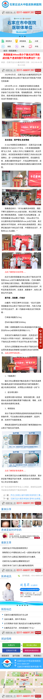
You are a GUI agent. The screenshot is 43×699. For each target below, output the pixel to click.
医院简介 (9, 41)
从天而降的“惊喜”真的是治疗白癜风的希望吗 (22, 623)
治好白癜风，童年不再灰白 (15, 619)
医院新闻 (12, 51)
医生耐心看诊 (31, 645)
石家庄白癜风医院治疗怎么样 (16, 615)
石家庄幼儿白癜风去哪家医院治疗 (16, 561)
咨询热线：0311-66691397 (32, 576)
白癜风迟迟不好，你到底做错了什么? (19, 628)
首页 (5, 51)
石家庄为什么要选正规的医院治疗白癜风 (18, 557)
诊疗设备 (16, 656)
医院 (9, 46)
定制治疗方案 (11, 650)
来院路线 (22, 41)
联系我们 (37, 656)
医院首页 (5, 656)
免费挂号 (11, 645)
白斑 (36, 41)
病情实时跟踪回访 (32, 650)
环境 (36, 46)
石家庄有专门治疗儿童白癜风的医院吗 (17, 565)
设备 (22, 46)
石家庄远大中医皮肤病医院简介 (15, 548)
